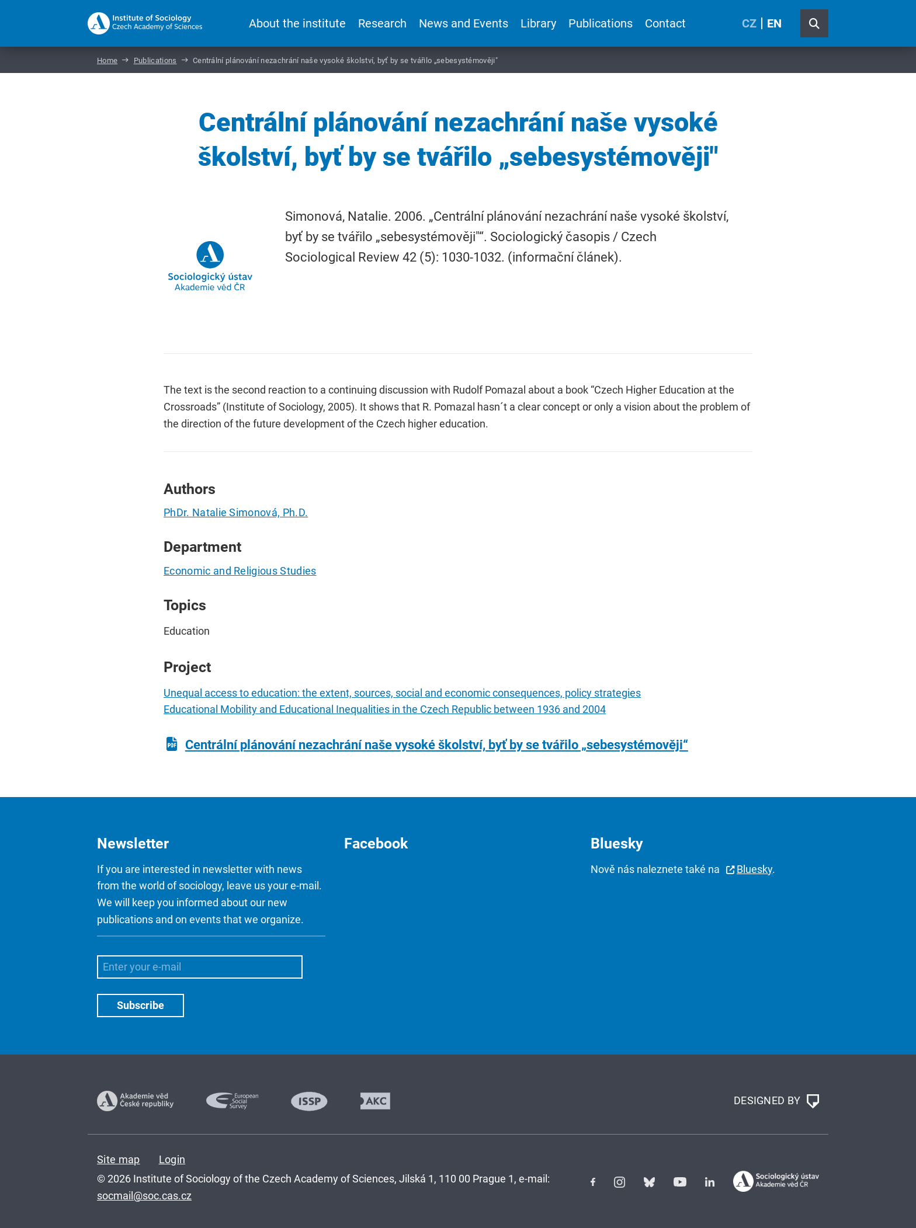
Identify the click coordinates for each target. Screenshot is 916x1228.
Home (107, 60)
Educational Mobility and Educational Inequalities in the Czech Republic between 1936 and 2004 (385, 709)
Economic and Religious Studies (240, 571)
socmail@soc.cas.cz (144, 1195)
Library (538, 23)
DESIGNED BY (776, 1101)
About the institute (297, 23)
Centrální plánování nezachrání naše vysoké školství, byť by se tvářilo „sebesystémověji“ (436, 745)
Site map (118, 1159)
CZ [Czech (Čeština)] (749, 23)
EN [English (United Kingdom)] (774, 23)
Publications (600, 23)
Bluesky (754, 869)
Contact (665, 23)
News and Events (463, 23)
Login (172, 1159)
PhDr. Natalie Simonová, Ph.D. (236, 512)
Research (382, 23)
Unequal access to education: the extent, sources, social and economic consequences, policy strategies (402, 693)
